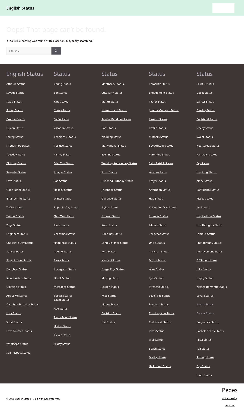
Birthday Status (16, 163)
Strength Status (159, 287)
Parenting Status (159, 154)
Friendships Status (18, 145)
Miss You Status (64, 163)
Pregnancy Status (208, 322)
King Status (61, 101)
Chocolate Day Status (19, 243)
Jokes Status (156, 331)
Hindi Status (204, 375)
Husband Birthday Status (117, 181)
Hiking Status (62, 326)
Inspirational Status (209, 216)
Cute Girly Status (111, 92)
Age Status (60, 308)
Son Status (60, 92)
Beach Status (157, 348)
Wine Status (156, 269)
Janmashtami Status (114, 110)
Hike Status (204, 269)
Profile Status (157, 128)
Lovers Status (205, 295)
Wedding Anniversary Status (119, 163)
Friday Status (62, 344)
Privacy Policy (229, 398)
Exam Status (61, 299)
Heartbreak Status (208, 145)
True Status (156, 340)
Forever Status (110, 216)
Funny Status (14, 110)
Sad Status (60, 181)
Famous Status (206, 234)
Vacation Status (63, 128)
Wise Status (108, 295)
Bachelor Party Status (210, 331)
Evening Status (110, 154)
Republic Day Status (66, 207)
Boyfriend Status (207, 119)
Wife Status (108, 251)
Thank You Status (65, 137)
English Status (20, 8)
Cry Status (203, 163)
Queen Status (15, 128)
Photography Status (209, 243)
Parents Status (158, 119)
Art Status (203, 207)
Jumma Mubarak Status (164, 110)
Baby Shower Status (18, 260)
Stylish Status (109, 207)
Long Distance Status (114, 243)
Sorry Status (109, 172)
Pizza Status (204, 340)
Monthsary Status (112, 84)
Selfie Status (61, 119)
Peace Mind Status (65, 317)
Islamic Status (157, 225)
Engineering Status (18, 198)
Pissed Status (205, 198)
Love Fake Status (159, 295)
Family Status (62, 154)
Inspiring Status (207, 172)
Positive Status (63, 145)
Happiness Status (65, 243)
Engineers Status (17, 234)
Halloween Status (160, 366)
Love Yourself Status (19, 331)
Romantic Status (159, 84)
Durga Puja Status (112, 269)
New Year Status (64, 216)
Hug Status (156, 198)
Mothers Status (158, 137)
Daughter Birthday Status (22, 304)
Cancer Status (205, 101)
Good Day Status (111, 234)
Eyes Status (156, 278)
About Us (230, 405)
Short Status (14, 322)
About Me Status (16, 295)
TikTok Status (14, 207)
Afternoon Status (159, 190)
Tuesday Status (15, 154)
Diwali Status (62, 278)
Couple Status (62, 251)
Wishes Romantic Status (212, 287)
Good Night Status (18, 190)
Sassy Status (61, 260)
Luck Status (13, 313)
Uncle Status (157, 243)
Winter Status (62, 198)
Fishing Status (205, 357)
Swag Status (14, 101)
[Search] (56, 51)
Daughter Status (16, 269)
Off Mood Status (207, 260)
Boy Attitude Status (161, 145)
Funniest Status (159, 304)
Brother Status (15, 119)
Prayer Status (157, 181)
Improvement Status (209, 251)
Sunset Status (15, 251)
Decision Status (111, 313)
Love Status (13, 181)
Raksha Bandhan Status (116, 119)
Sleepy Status (205, 128)
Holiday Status (63, 190)
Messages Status (64, 287)
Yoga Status (13, 225)
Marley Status (157, 357)
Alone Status (204, 181)
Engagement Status (161, 92)
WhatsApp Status (17, 344)
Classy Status (62, 110)
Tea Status (203, 348)
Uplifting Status (16, 287)
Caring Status (62, 84)
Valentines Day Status (162, 207)
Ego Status (203, 366)
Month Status (109, 101)
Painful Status (205, 84)
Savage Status (15, 92)
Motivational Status (113, 145)
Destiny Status (206, 110)
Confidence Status (208, 190)
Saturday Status (16, 172)
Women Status (158, 172)
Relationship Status (18, 278)
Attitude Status (15, 84)
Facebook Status (111, 190)
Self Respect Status (18, 352)
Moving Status (110, 278)
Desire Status (157, 260)
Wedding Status (111, 137)
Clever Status (62, 335)
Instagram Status (65, 269)
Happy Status (205, 278)
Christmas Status (64, 234)
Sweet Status (205, 137)
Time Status (61, 225)
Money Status (110, 304)
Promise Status (158, 216)
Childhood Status (160, 322)
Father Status (157, 101)
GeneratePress (52, 398)
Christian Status (159, 251)
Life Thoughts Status (209, 225)
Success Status (63, 295)
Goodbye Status (111, 198)
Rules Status (109, 225)
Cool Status (108, 128)
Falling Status (14, 137)
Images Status (63, 172)
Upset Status (205, 92)
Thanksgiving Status (161, 313)
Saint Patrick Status (161, 163)
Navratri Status (110, 260)
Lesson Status (110, 287)
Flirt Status (108, 322)
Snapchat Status (159, 234)
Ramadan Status (207, 154)
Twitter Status (15, 216)
